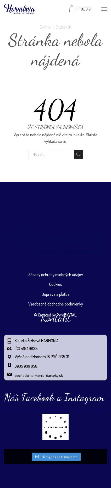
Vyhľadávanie (78, 154)
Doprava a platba (56, 294)
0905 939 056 (26, 366)
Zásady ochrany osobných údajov (55, 274)
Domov (45, 27)
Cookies (55, 284)
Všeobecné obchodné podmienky (55, 304)
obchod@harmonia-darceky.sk (39, 375)
